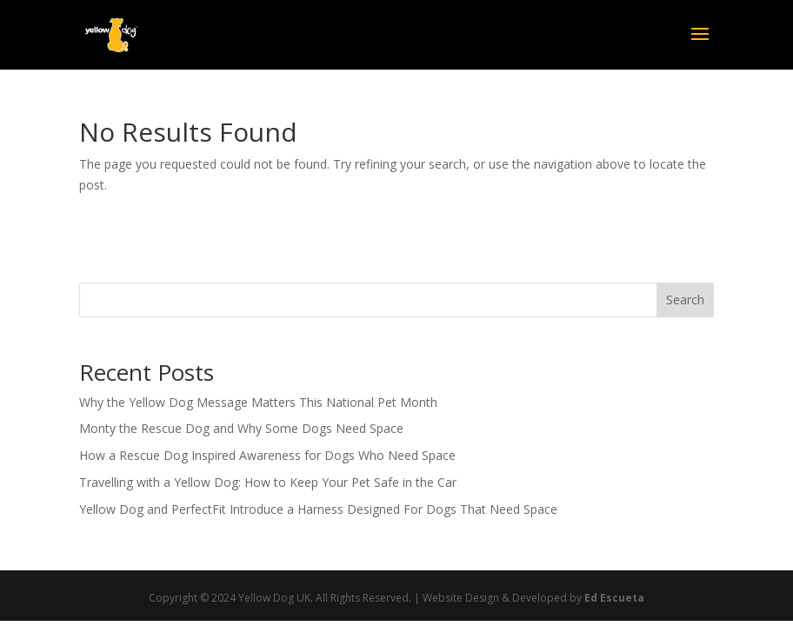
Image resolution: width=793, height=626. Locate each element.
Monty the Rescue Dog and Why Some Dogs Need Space (241, 428)
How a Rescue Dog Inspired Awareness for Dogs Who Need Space (267, 455)
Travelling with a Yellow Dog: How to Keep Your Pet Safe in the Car (267, 482)
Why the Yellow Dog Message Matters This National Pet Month (258, 402)
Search (685, 299)
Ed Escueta (614, 597)
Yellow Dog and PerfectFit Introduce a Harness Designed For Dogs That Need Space (318, 509)
